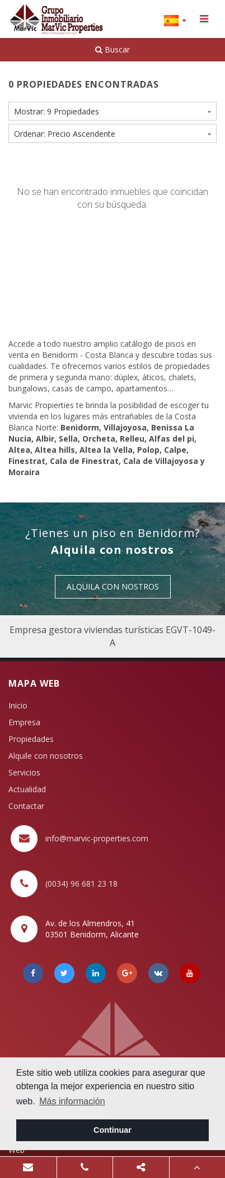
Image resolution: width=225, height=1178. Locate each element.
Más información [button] (72, 1101)
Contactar (26, 806)
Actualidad (27, 789)
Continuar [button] (112, 1130)
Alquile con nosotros (45, 755)
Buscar (112, 49)
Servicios (24, 772)
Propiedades (31, 739)
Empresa (24, 722)
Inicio (17, 705)
